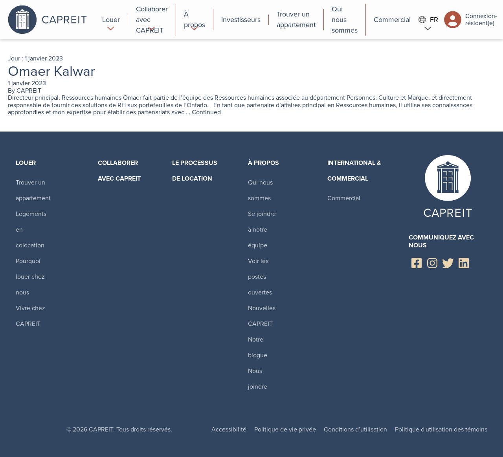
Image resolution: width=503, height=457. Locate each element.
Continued (206, 112)
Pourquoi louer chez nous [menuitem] (30, 276)
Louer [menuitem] (26, 162)
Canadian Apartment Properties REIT (51, 19)
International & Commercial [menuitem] (354, 170)
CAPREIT (29, 90)
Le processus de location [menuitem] (194, 170)
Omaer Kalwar (51, 70)
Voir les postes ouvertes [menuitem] (260, 276)
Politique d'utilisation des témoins (441, 429)
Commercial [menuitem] (343, 198)
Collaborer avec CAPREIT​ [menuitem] (119, 170)
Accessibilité (228, 429)
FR (428, 20)
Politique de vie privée (285, 429)
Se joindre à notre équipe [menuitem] (262, 229)
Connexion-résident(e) (470, 19)
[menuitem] (111, 19)
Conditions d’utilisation (355, 429)
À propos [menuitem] (263, 162)
